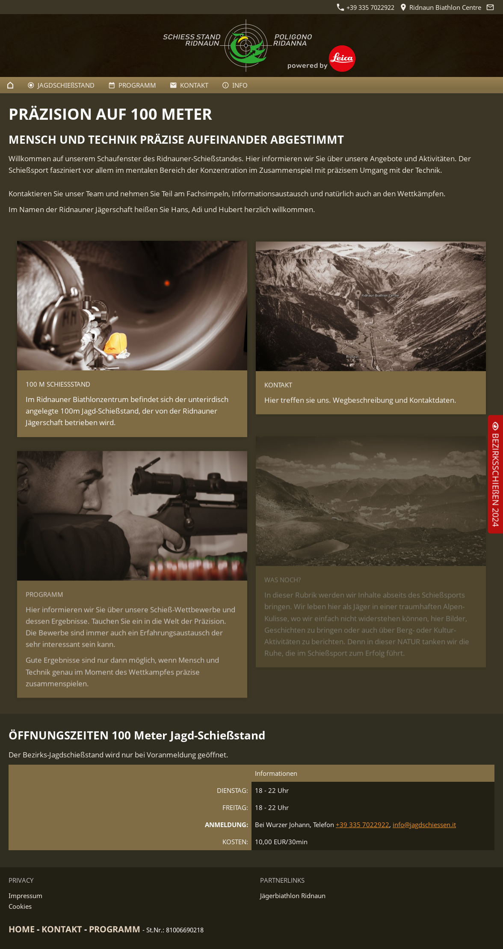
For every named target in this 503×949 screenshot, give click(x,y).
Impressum (25, 895)
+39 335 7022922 (366, 7)
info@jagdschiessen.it (424, 824)
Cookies (20, 906)
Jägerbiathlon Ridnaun (292, 895)
